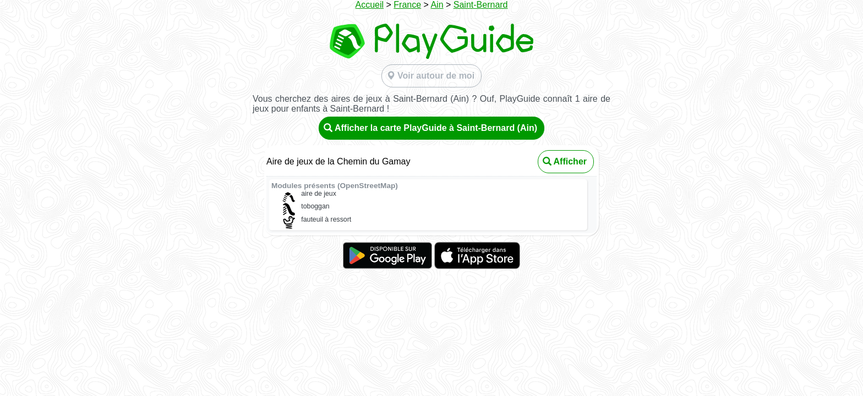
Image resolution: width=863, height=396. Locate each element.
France (407, 4)
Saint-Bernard (481, 4)
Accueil (369, 4)
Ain (436, 4)
